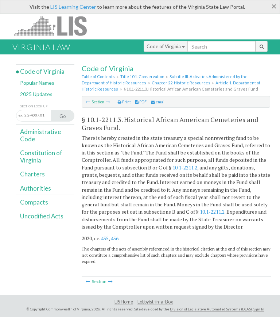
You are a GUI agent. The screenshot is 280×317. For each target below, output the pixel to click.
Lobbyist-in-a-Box (155, 302)
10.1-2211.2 (184, 167)
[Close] (274, 6)
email (158, 102)
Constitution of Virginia (41, 156)
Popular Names (37, 83)
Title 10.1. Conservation (142, 76)
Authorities (35, 188)
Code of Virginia (166, 46)
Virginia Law (41, 47)
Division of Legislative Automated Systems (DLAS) (211, 309)
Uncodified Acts (41, 216)
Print (124, 102)
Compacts (34, 202)
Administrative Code (40, 135)
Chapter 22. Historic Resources (181, 82)
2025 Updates (36, 94)
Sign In (258, 309)
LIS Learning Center (73, 7)
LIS (54, 26)
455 (105, 238)
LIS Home (123, 302)
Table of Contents (98, 76)
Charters (32, 174)
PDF (141, 102)
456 (114, 238)
